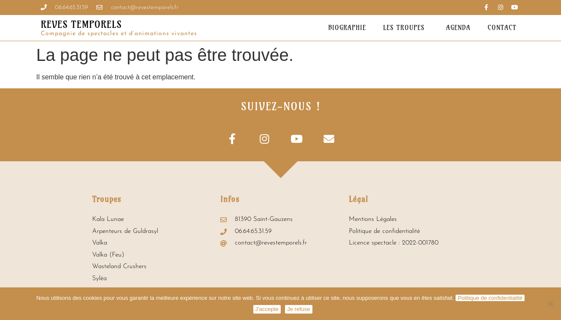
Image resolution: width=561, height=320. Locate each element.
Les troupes (406, 28)
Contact (502, 28)
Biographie (347, 28)
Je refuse (298, 309)
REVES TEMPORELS (81, 24)
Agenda (458, 28)
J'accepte (267, 309)
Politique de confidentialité (490, 298)
